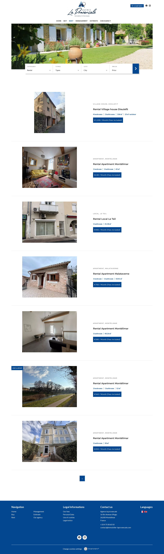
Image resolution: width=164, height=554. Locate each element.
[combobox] (39, 70)
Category (31, 66)
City (86, 66)
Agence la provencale (108, 511)
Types (58, 66)
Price (114, 66)
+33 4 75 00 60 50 (107, 524)
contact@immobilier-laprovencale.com (115, 527)
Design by (93, 549)
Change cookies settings (72, 549)
